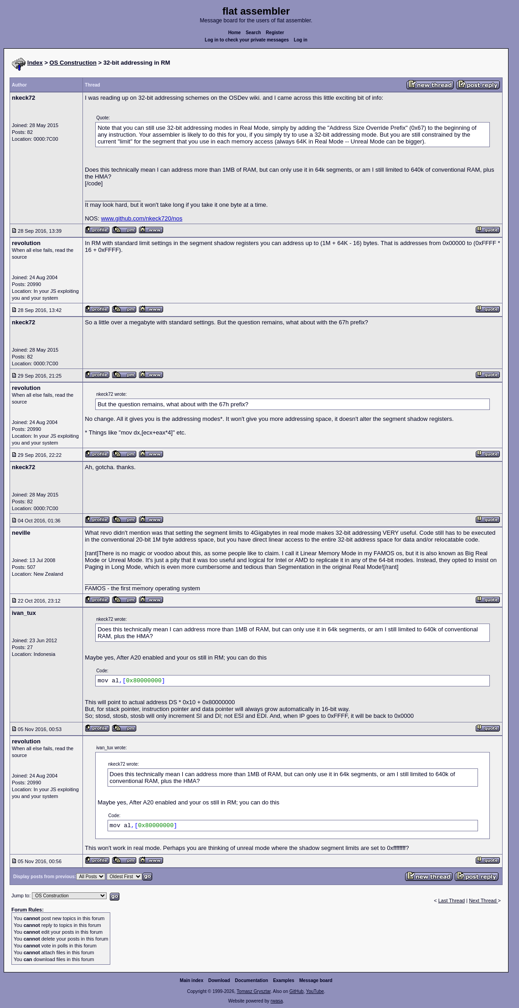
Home (234, 32)
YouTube (315, 991)
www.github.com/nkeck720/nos (141, 218)
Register (275, 32)
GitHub (296, 991)
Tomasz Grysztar (253, 991)
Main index (192, 980)
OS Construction (73, 62)
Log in (301, 39)
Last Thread (451, 900)
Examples (283, 980)
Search (253, 32)
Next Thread (483, 900)
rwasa (277, 1000)
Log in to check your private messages (247, 39)
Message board (316, 980)
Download (219, 980)
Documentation (251, 980)
